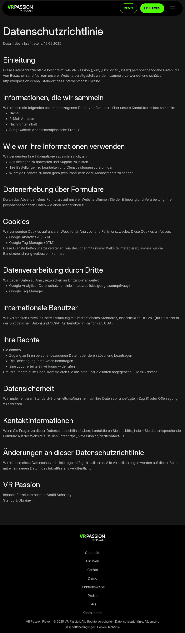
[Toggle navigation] (172, 8)
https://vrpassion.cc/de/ (21, 81)
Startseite (92, 553)
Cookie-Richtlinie (108, 627)
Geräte (92, 570)
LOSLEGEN (152, 8)
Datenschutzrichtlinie (129, 621)
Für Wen (92, 561)
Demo (92, 578)
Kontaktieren (92, 613)
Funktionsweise (92, 587)
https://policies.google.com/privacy (101, 286)
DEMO (128, 8)
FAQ (92, 604)
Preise (93, 596)
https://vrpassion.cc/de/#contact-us (96, 436)
